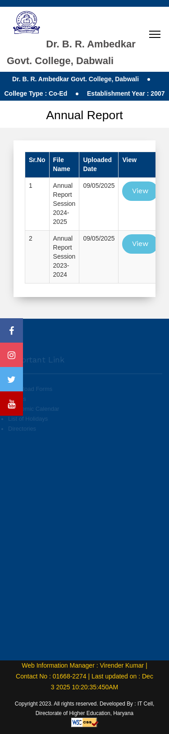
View (140, 190)
